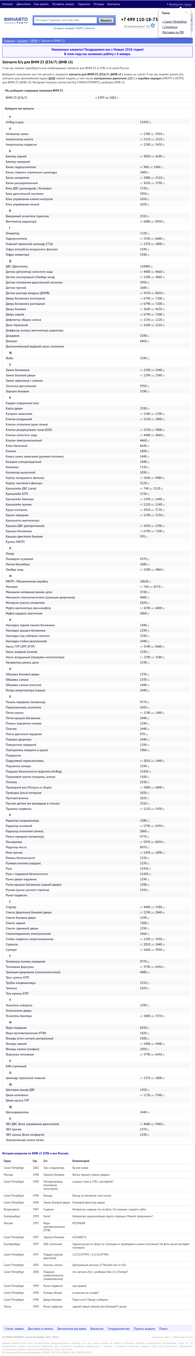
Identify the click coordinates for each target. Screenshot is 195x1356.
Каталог (7, 4)
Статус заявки (14, 1328)
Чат (150, 26)
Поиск (163, 1328)
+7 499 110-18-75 (139, 19)
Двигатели (23, 4)
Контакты (113, 4)
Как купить (41, 4)
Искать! (106, 20)
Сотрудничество (119, 1328)
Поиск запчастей (63, 1349)
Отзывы (99, 4)
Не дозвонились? (134, 26)
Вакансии (96, 1328)
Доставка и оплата (40, 1328)
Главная (9, 41)
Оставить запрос (63, 4)
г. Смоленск (170, 27)
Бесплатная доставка (72, 1328)
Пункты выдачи (144, 1328)
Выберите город (180, 4)
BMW (34, 41)
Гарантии (84, 4)
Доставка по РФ (173, 32)
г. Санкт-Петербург (174, 22)
